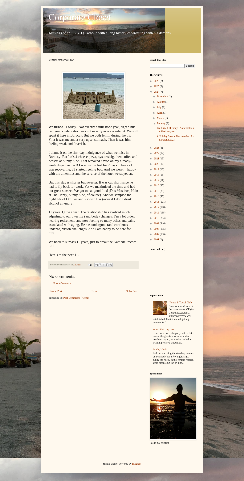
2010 (157, 218)
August (161, 101)
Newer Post (56, 291)
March (161, 118)
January (161, 123)
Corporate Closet (80, 17)
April (160, 112)
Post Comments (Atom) (76, 297)
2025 (157, 86)
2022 (157, 153)
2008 (157, 228)
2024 (157, 91)
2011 (157, 212)
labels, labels (160, 349)
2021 (157, 158)
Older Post (131, 291)
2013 (157, 201)
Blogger (136, 463)
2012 (157, 207)
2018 (157, 174)
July (159, 107)
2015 (157, 191)
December (163, 96)
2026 (157, 81)
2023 (157, 147)
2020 (157, 163)
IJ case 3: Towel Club (180, 302)
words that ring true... (164, 329)
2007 (157, 234)
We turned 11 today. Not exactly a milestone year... (175, 130)
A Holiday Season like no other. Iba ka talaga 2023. (175, 138)
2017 (157, 180)
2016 (157, 185)
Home (94, 291)
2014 (157, 196)
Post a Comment (62, 283)
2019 (157, 169)
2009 (157, 223)
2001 (157, 239)
